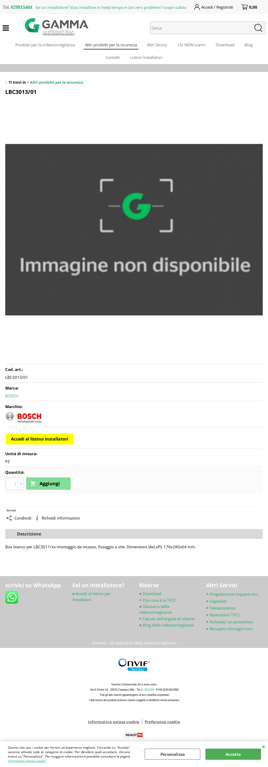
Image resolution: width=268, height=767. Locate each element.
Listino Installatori (146, 58)
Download (225, 45)
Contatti (113, 58)
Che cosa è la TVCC (159, 601)
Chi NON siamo (191, 45)
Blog (249, 45)
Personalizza (172, 754)
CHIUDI (263, 746)
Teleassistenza (222, 608)
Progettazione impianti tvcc (234, 594)
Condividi (22, 519)
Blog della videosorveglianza (166, 626)
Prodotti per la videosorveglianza (44, 45)
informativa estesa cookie (26, 761)
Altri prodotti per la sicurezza (111, 45)
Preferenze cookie (162, 722)
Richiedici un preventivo (231, 622)
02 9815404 (148, 690)
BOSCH (11, 396)
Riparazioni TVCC (225, 615)
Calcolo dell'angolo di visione (169, 619)
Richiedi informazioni (61, 519)
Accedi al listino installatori (39, 440)
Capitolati (218, 602)
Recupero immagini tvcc (231, 629)
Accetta (233, 754)
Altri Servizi (157, 45)
